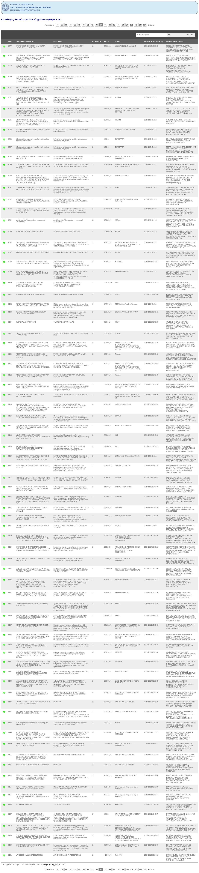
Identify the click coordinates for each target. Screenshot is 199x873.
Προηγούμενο (49, 25)
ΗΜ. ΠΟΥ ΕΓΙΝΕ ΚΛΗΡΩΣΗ (153, 41)
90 (84, 25)
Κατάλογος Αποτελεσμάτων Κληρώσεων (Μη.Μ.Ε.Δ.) (31, 19)
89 (79, 25)
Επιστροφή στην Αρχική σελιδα (50, 864)
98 (118, 25)
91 (88, 25)
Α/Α (9, 41)
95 (105, 25)
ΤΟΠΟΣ (117, 41)
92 (92, 25)
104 (144, 25)
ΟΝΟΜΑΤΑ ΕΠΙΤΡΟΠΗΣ (174, 41)
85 (62, 25)
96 (110, 25)
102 (136, 25)
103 (140, 25)
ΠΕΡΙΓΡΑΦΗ (57, 41)
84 (57, 25)
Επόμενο (151, 25)
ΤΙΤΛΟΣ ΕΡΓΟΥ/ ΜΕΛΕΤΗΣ (25, 41)
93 (97, 25)
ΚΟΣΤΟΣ (107, 41)
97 (114, 25)
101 (131, 25)
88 (75, 25)
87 (70, 25)
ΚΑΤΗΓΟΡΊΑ (96, 41)
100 (127, 25)
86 (66, 25)
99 (123, 25)
